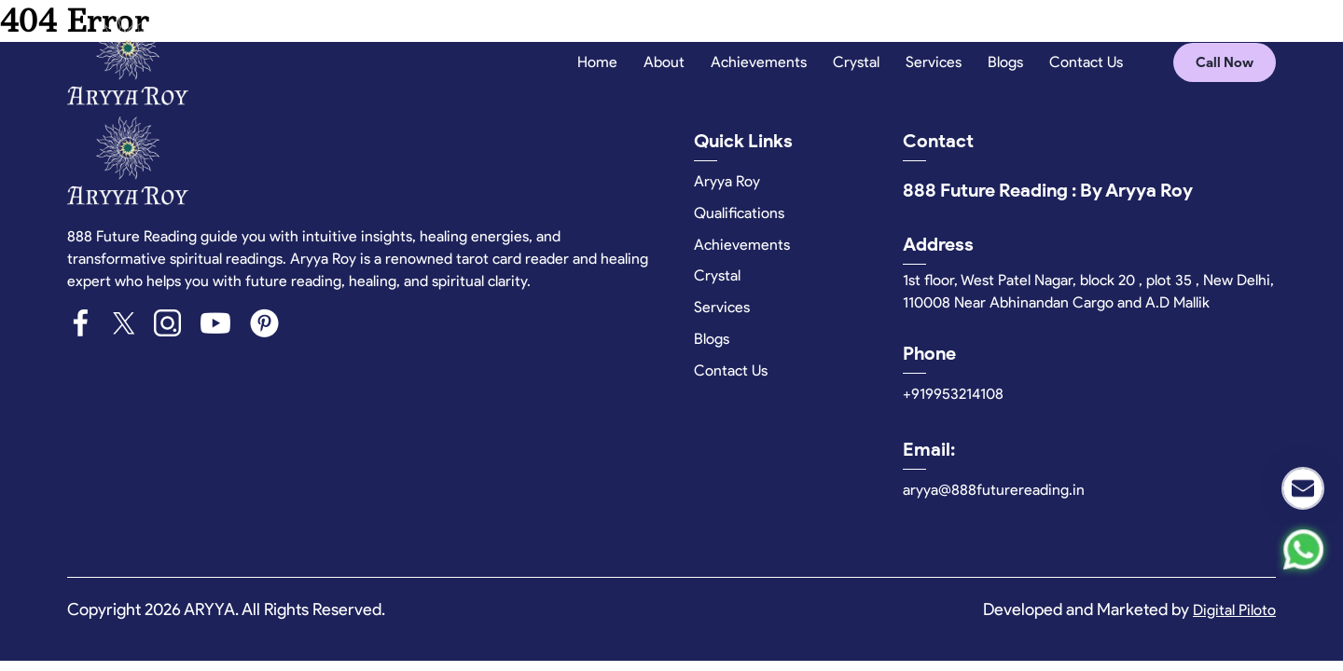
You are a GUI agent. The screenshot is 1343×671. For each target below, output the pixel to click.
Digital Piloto (1234, 610)
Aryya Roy (727, 181)
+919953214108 (953, 394)
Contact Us (1086, 62)
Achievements (759, 62)
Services (934, 62)
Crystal (856, 62)
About (664, 62)
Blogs (1005, 62)
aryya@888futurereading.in (994, 490)
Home (597, 62)
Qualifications (739, 213)
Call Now (1224, 62)
